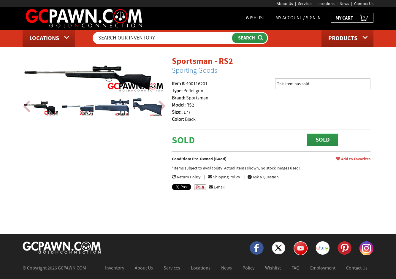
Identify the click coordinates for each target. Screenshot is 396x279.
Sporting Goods (194, 70)
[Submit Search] (249, 38)
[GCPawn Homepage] (84, 17)
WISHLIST (255, 18)
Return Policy (186, 177)
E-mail (217, 187)
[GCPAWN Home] (62, 247)
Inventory (114, 268)
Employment (322, 268)
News (344, 3)
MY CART (352, 18)
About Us (285, 3)
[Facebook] (257, 247)
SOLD (323, 140)
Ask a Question (263, 177)
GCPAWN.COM (72, 268)
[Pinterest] (344, 247)
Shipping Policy (224, 177)
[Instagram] (366, 248)
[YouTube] (301, 248)
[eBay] (323, 247)
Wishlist (273, 268)
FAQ (296, 268)
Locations (326, 3)
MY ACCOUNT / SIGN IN (298, 18)
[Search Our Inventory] (163, 38)
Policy (248, 268)
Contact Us (363, 3)
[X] (279, 247)
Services (305, 3)
